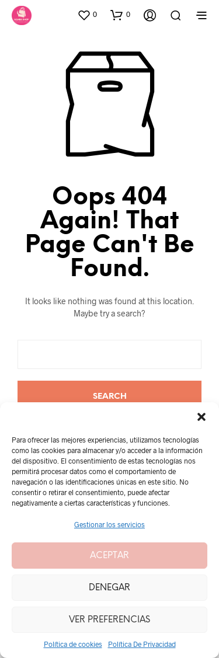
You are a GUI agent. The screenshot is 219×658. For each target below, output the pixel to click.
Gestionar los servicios (109, 524)
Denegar (109, 588)
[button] (201, 417)
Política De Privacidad (142, 644)
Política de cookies (73, 644)
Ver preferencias (109, 620)
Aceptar (109, 555)
